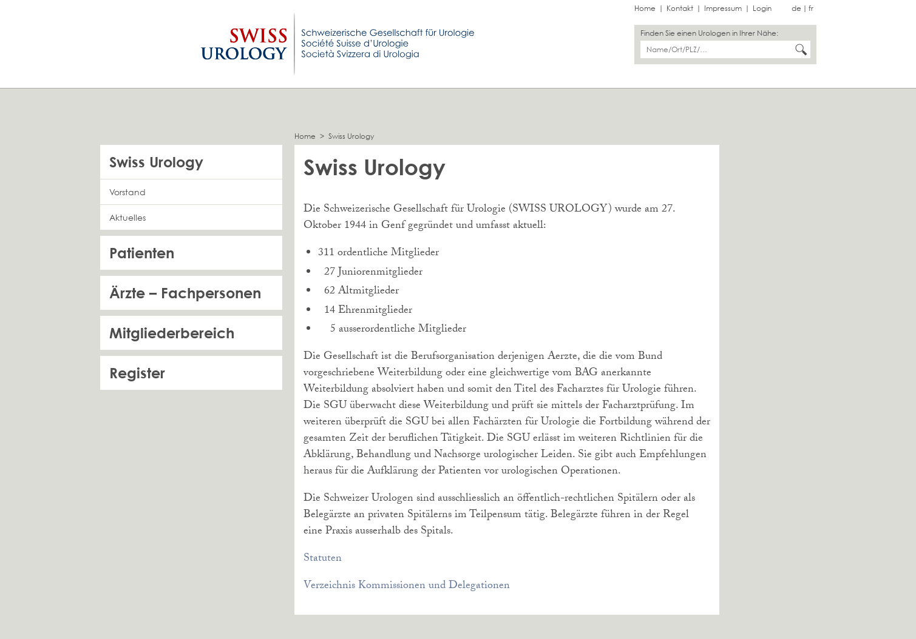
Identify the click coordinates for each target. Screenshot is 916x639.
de (796, 8)
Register (137, 372)
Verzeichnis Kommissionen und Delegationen (407, 586)
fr (811, 8)
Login (762, 8)
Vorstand (127, 192)
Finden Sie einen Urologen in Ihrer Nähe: (709, 33)
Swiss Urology (351, 136)
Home (645, 8)
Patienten (141, 252)
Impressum (723, 8)
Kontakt (680, 8)
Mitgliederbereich (171, 332)
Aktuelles (127, 217)
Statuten (323, 559)
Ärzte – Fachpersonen (185, 292)
